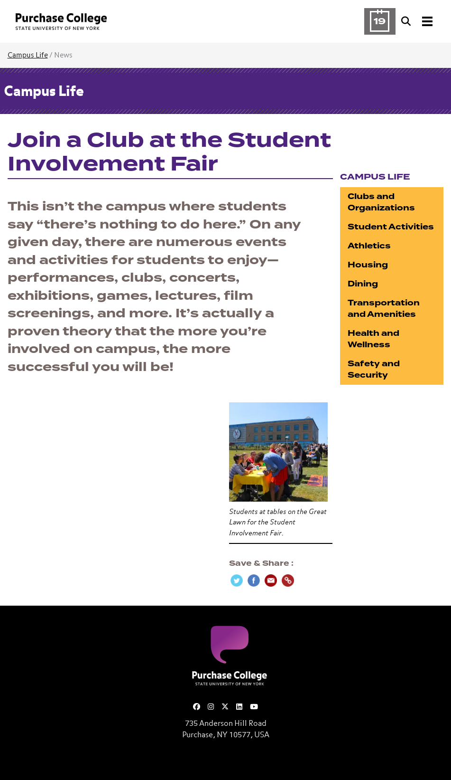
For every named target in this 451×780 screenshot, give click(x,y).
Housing (368, 265)
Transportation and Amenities (384, 308)
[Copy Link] (288, 580)
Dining (363, 284)
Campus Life (28, 55)
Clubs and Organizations (381, 202)
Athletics (369, 246)
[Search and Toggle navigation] (418, 21)
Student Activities (391, 227)
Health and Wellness (373, 339)
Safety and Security (374, 369)
